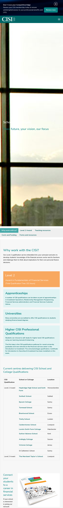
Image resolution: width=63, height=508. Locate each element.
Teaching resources (43, 230)
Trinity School (24, 419)
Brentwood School (26, 413)
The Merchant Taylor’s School (31, 456)
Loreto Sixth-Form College (30, 429)
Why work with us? (9, 230)
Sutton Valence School (28, 434)
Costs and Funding (9, 235)
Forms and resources (28, 235)
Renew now (51, 10)
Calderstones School (27, 425)
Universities (13, 314)
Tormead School (25, 407)
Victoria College (25, 445)
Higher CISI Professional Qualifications (22, 331)
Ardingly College (26, 439)
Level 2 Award (26, 230)
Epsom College (25, 402)
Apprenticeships (16, 293)
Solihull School (25, 396)
